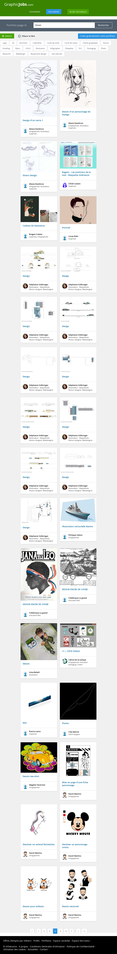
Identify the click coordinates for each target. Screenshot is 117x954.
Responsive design (38, 54)
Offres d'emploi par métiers (17, 940)
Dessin (106, 43)
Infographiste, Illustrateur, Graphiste (36, 131)
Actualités (33, 949)
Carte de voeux (71, 43)
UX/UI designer (71, 733)
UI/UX (28, 48)
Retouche (7, 54)
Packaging (91, 48)
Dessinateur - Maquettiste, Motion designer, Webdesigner (38, 286)
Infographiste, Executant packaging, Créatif (75, 662)
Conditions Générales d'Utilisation (47, 946)
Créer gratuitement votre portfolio (97, 36)
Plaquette (69, 48)
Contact (44, 949)
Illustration (40, 48)
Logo (5, 43)
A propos (23, 946)
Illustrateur (31, 673)
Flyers (17, 48)
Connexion (34, 11)
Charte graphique (90, 43)
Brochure (23, 43)
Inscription (53, 11)
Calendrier (37, 43)
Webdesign (20, 54)
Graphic (18, 4)
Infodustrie (11, 946)
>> (84, 931)
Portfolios (46, 940)
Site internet (57, 54)
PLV (80, 48)
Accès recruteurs (78, 11)
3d (13, 43)
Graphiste (71, 185)
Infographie (55, 48)
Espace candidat (61, 940)
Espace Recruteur (81, 940)
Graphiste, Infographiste (35, 235)
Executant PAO (35, 614)
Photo (103, 48)
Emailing (6, 48)
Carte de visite (53, 43)
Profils (36, 940)
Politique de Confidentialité (80, 946)
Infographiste (72, 536)
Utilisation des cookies (14, 949)
